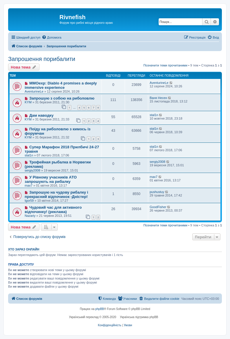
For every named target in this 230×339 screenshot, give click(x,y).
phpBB (99, 309)
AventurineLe (34, 91)
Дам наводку (41, 115)
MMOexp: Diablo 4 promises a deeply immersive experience (61, 85)
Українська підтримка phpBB (139, 317)
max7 (28, 185)
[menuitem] (51, 37)
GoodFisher (158, 207)
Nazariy (30, 215)
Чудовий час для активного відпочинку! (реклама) (53, 209)
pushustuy (157, 192)
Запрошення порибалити (41, 59)
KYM (28, 102)
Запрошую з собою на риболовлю (62, 98)
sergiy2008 (32, 170)
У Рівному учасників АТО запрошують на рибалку (51, 179)
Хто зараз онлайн (23, 249)
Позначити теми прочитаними (165, 65)
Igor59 (29, 200)
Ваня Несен (158, 98)
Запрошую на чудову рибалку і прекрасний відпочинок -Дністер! (56, 194)
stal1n (154, 115)
